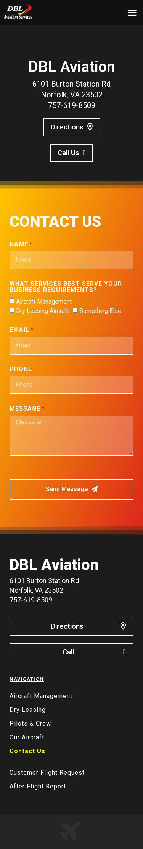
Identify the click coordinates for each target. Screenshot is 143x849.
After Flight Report (38, 786)
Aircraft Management (44, 301)
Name (19, 244)
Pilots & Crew (30, 723)
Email (19, 330)
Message (25, 409)
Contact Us (27, 751)
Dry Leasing (28, 709)
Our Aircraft (27, 737)
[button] (132, 12)
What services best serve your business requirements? (66, 287)
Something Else (100, 311)
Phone (21, 369)
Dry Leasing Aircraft (42, 311)
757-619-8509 (71, 105)
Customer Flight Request (47, 772)
